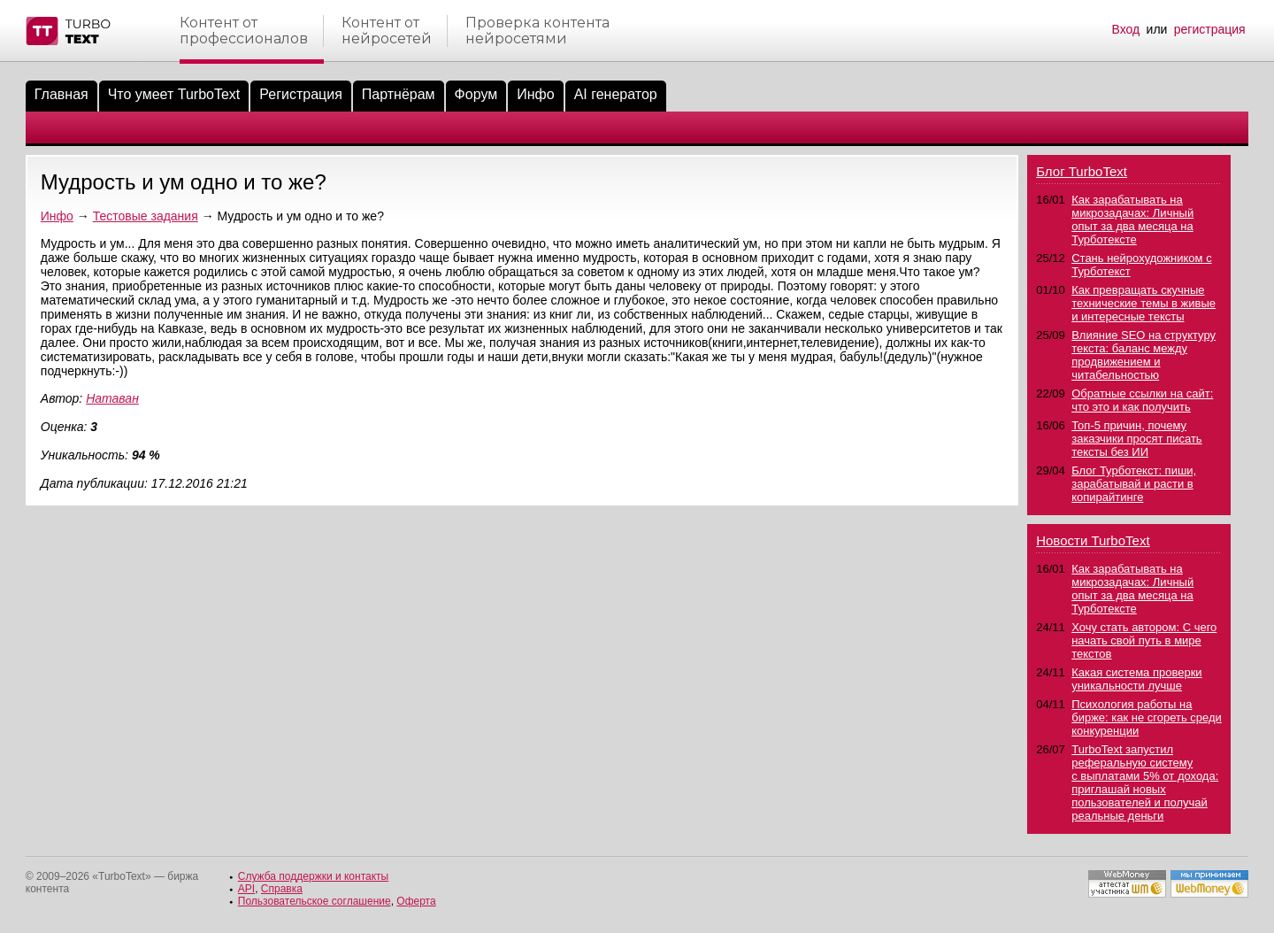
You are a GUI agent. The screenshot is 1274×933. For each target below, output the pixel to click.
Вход (1126, 29)
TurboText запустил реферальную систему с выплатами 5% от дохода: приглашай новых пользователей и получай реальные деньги (1144, 782)
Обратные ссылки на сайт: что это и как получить (1142, 400)
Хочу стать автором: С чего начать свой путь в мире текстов (1143, 640)
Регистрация (300, 94)
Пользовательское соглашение (314, 901)
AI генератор (615, 94)
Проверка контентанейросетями (537, 31)
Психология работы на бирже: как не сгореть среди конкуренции (1146, 717)
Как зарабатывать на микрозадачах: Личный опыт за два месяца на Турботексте (1132, 219)
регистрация (1210, 29)
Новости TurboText (1092, 540)
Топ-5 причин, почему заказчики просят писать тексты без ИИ (1136, 439)
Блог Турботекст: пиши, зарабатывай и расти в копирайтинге (1133, 484)
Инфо (535, 94)
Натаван (112, 398)
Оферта (415, 901)
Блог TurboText (1081, 171)
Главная (61, 94)
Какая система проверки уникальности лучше (1136, 679)
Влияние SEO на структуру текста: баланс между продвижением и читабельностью (1143, 355)
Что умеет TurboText (174, 94)
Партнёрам (398, 94)
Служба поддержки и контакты (313, 876)
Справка (282, 889)
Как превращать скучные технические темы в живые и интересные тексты (1143, 303)
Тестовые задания (145, 216)
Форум (476, 94)
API (246, 889)
